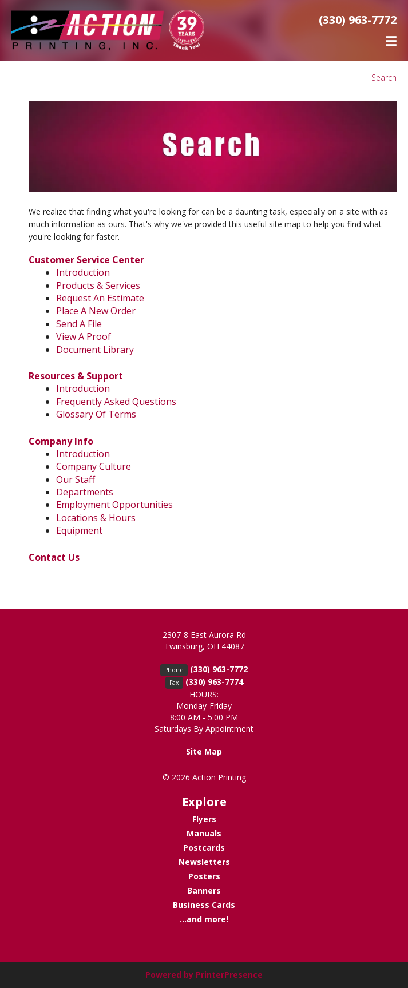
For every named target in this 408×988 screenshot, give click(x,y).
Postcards (204, 847)
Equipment (79, 530)
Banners (204, 890)
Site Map (204, 751)
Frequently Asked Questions (116, 401)
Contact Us (54, 557)
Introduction (83, 272)
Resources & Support (76, 376)
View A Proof (83, 336)
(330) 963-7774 (214, 681)
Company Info (61, 441)
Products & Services (98, 285)
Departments (84, 492)
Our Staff (75, 479)
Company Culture (93, 466)
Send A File (79, 324)
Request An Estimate (100, 298)
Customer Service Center (86, 259)
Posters (204, 876)
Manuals (204, 833)
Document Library (95, 349)
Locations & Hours (96, 517)
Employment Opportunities (114, 504)
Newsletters (204, 861)
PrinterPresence (229, 974)
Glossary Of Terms (96, 414)
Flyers (204, 819)
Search (384, 77)
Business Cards (204, 904)
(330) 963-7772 (358, 19)
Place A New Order (96, 310)
